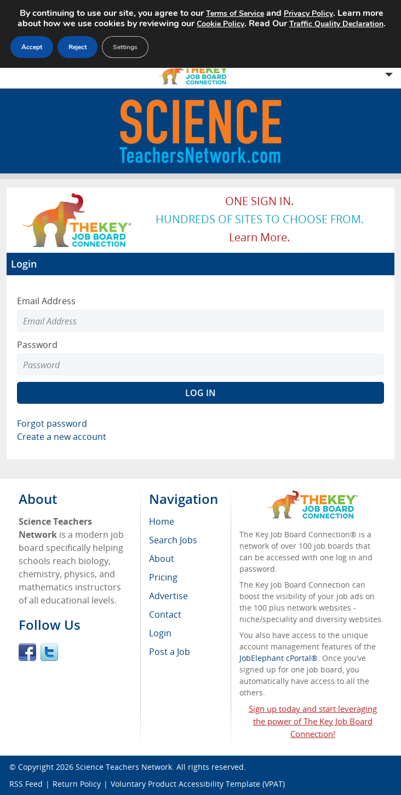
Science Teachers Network (124, 767)
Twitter (49, 652)
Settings (125, 47)
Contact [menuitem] (165, 614)
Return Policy (77, 784)
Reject (77, 47)
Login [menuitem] (160, 633)
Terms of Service (235, 13)
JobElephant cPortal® (278, 658)
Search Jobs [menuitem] (173, 540)
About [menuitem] (161, 559)
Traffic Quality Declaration (336, 24)
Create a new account (61, 437)
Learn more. (259, 237)
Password (37, 345)
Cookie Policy (220, 24)
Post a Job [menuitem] (169, 652)
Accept (31, 47)
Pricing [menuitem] (163, 577)
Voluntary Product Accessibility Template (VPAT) (198, 784)
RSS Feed (26, 784)
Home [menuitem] (161, 521)
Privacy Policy (308, 13)
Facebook (27, 652)
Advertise (168, 596)
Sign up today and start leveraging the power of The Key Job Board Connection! (313, 721)
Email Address (46, 301)
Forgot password (52, 423)
